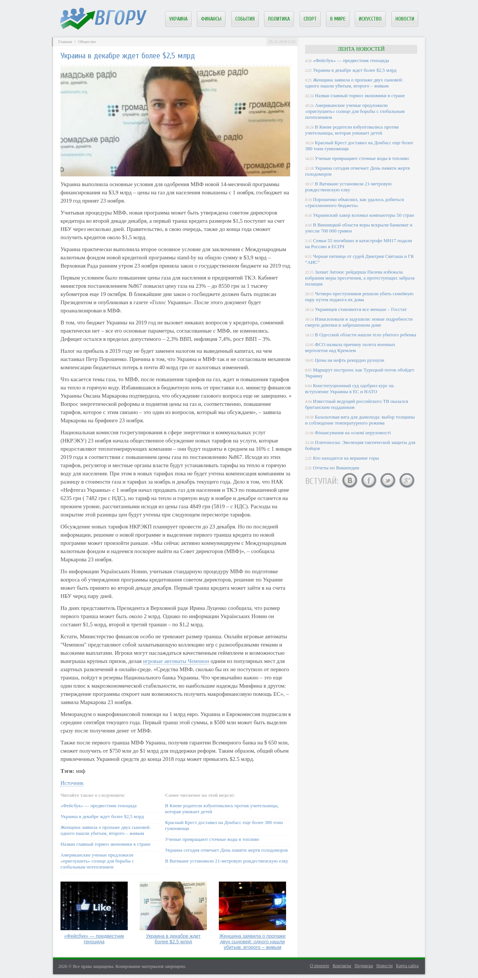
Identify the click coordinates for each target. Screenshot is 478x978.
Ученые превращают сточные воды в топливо (212, 839)
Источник (72, 783)
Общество (87, 41)
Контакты (342, 965)
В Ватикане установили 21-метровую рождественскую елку (226, 861)
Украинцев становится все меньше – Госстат (361, 309)
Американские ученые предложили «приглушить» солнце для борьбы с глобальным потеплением (97, 861)
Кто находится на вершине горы (346, 458)
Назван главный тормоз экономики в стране (105, 844)
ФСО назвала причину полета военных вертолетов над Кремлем (350, 347)
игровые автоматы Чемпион (176, 661)
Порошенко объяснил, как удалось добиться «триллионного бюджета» (354, 202)
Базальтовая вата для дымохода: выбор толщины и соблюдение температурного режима (360, 420)
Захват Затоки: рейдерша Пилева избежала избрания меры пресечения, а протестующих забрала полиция (360, 278)
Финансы (211, 19)
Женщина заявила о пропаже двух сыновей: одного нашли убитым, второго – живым (105, 830)
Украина (178, 19)
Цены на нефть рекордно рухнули (349, 360)
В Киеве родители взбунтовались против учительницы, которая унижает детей (351, 130)
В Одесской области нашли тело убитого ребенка (365, 334)
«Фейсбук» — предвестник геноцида (98, 805)
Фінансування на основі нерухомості (353, 432)
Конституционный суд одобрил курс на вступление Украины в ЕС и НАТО (349, 388)
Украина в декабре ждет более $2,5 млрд (102, 816)
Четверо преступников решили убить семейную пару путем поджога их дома (359, 296)
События (245, 19)
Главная (65, 41)
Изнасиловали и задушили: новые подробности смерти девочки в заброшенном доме (359, 322)
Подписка (363, 965)
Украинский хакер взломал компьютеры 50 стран (363, 215)
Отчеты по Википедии (336, 468)
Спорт (310, 19)
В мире (337, 19)
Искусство (370, 19)
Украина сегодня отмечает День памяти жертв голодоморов (226, 850)
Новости (404, 19)
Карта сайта (407, 965)
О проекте (319, 965)
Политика (279, 19)
